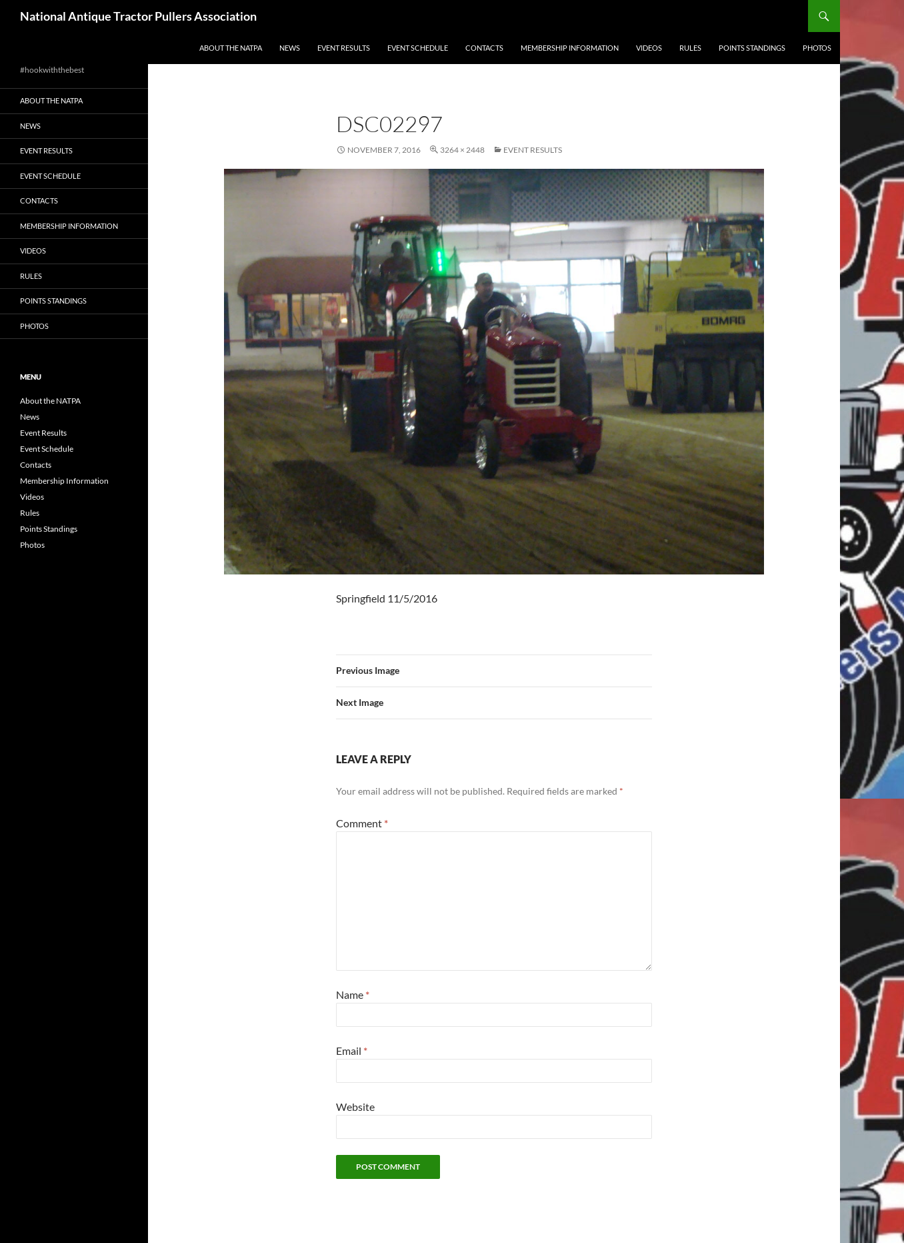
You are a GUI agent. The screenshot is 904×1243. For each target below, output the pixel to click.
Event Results (343, 47)
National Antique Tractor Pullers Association (138, 16)
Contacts (484, 47)
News (289, 47)
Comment (362, 823)
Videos (649, 47)
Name (352, 994)
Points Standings (752, 47)
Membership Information (570, 47)
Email (351, 1050)
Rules (690, 47)
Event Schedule (417, 47)
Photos (817, 47)
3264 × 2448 (462, 150)
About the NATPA (230, 47)
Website (355, 1106)
